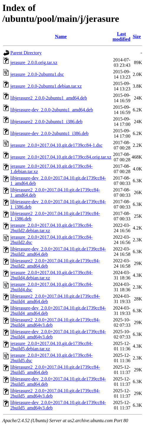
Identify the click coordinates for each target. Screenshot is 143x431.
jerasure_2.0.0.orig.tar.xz (33, 62)
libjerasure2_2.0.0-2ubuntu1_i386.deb (46, 121)
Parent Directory (26, 52)
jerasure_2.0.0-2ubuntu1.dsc (37, 74)
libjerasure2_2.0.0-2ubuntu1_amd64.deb (48, 97)
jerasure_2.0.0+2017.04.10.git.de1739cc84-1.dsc (56, 145)
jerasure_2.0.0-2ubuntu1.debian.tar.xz (46, 86)
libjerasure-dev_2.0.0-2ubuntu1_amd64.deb (51, 109)
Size (137, 36)
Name (61, 36)
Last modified (121, 36)
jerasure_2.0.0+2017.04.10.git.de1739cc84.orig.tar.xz (60, 157)
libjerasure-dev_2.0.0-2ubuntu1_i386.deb (49, 133)
